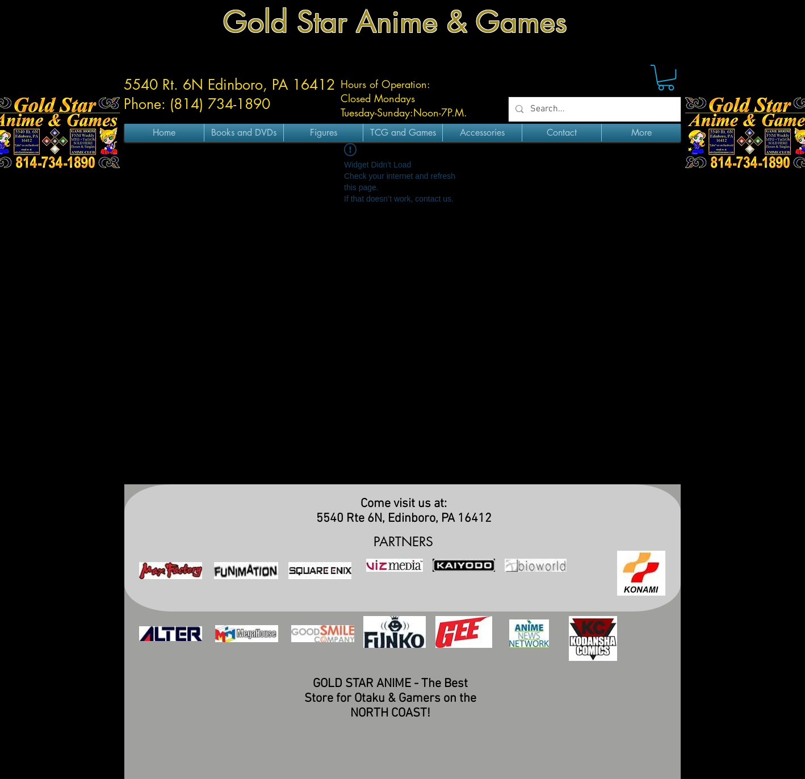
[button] (666, 77)
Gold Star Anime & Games (395, 22)
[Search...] (593, 109)
